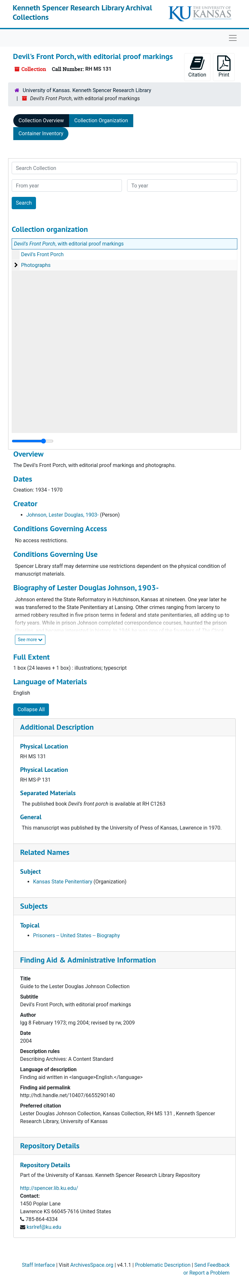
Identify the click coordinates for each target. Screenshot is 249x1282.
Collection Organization (101, 120)
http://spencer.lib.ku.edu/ (49, 1188)
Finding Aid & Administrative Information (88, 960)
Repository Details (49, 1146)
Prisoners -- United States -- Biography (76, 935)
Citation (197, 66)
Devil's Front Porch (42, 254)
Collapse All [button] (31, 709)
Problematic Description (162, 1265)
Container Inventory (40, 133)
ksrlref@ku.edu (44, 1227)
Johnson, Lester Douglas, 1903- (62, 515)
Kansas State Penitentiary (62, 882)
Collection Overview (41, 120)
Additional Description (57, 727)
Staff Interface (38, 1265)
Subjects (34, 906)
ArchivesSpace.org (91, 1265)
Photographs (36, 265)
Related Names (44, 852)
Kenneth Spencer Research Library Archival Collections (82, 12)
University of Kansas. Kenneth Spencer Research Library (87, 90)
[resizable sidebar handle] (32, 441)
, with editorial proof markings (69, 244)
